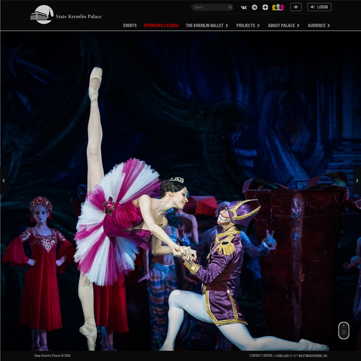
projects (245, 25)
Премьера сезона (161, 25)
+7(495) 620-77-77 (285, 356)
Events (130, 25)
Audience (316, 25)
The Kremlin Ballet (204, 25)
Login (319, 7)
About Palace (281, 25)
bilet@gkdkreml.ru (313, 356)
